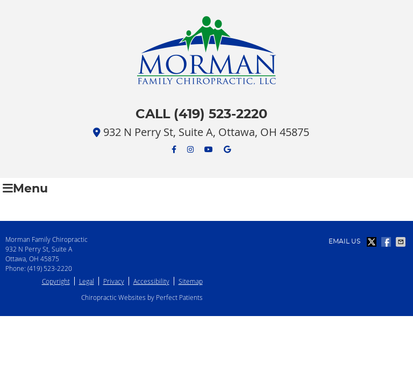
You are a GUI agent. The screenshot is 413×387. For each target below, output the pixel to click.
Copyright (56, 281)
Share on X (373, 242)
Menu (25, 189)
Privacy (113, 281)
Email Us (344, 241)
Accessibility (151, 281)
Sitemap (191, 281)
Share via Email (402, 242)
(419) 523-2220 (49, 268)
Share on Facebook (387, 242)
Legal (86, 281)
